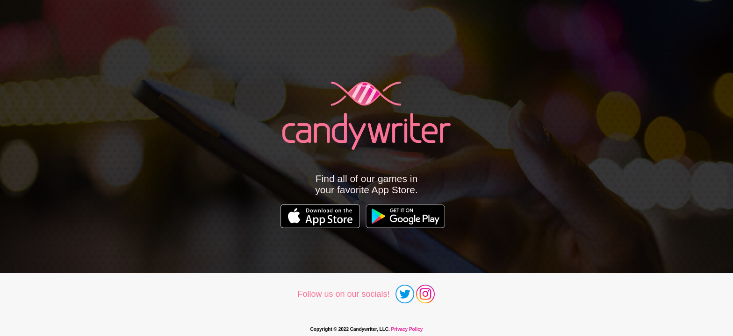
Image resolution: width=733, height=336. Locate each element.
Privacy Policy (407, 329)
